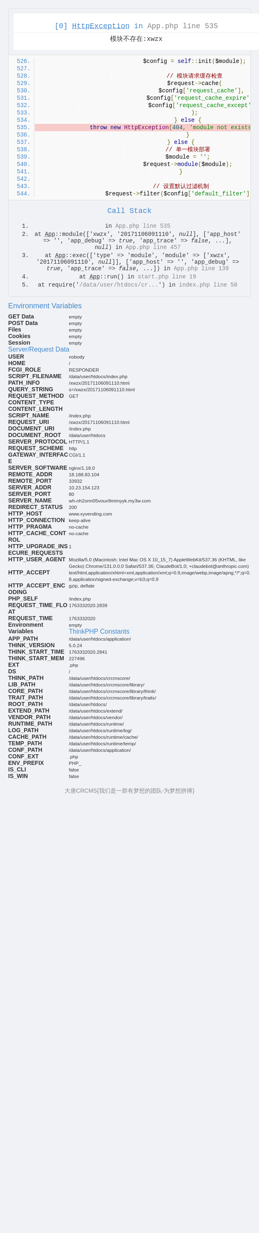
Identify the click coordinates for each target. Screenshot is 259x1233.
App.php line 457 (153, 247)
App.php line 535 (182, 26)
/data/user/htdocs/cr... (118, 285)
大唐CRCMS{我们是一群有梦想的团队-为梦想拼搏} (129, 790)
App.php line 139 (201, 268)
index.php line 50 (208, 285)
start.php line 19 (167, 277)
